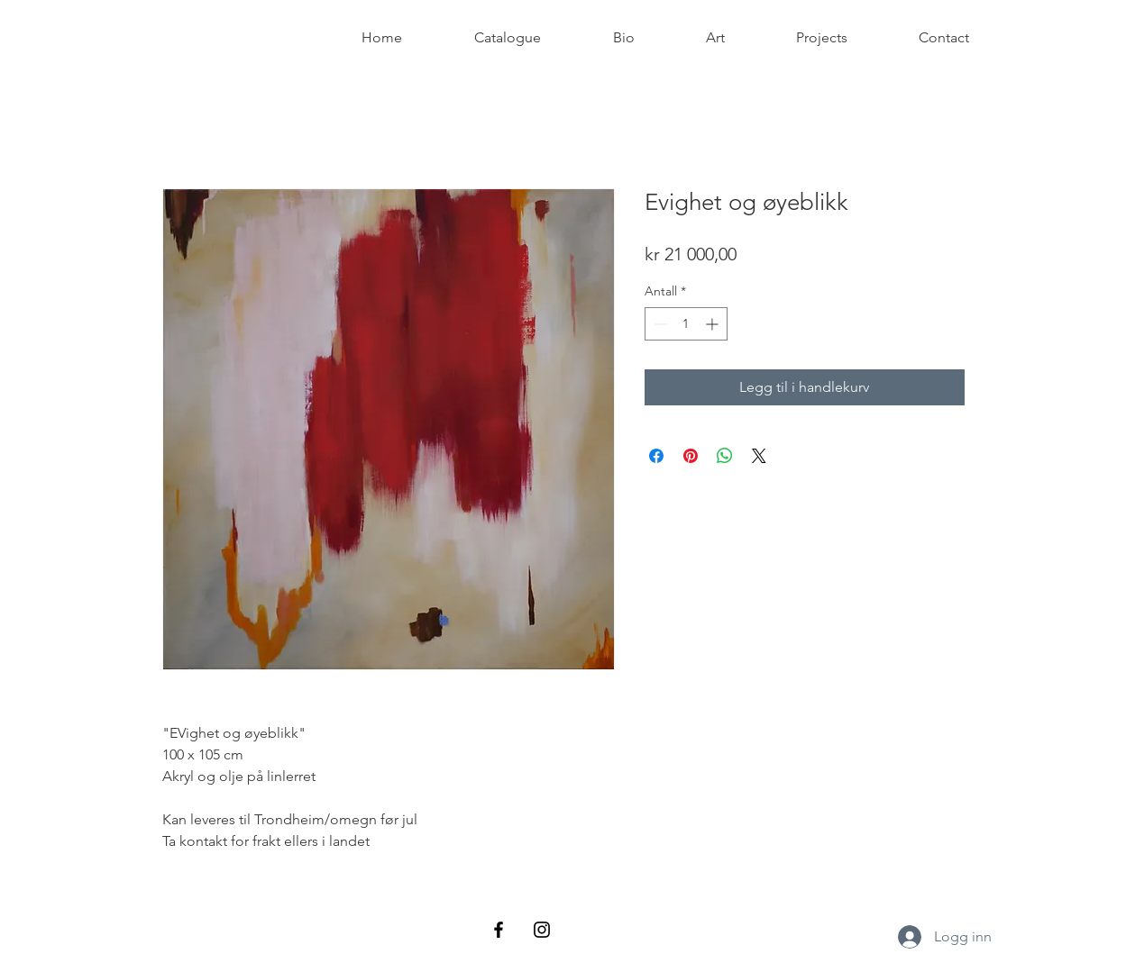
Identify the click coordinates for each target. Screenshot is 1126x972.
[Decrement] (658, 324)
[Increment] (713, 324)
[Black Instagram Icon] (542, 929)
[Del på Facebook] (656, 456)
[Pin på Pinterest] (690, 456)
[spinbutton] (686, 324)
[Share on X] (759, 456)
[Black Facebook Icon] (498, 929)
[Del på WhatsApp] (725, 456)
